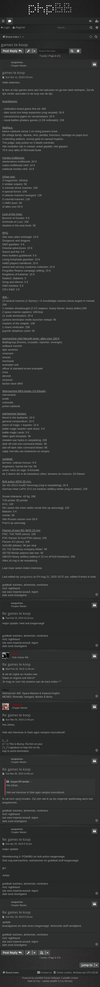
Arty (38, 981)
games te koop (14, 44)
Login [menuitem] (91, 21)
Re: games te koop (16, 613)
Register (20, 27)
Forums (10, 21)
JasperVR (17, 704)
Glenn (15, 654)
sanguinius (17, 62)
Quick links (4, 21)
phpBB (38, 978)
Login (7, 27)
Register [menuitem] (97, 21)
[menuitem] (96, 37)
